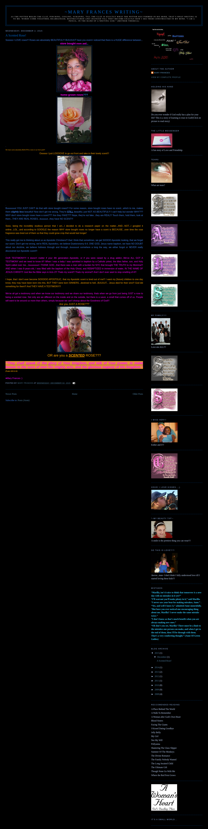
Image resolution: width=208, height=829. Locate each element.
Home (74, 394)
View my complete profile (166, 77)
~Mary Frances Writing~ (104, 11)
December (162, 657)
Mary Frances (162, 73)
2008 (157, 694)
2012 (157, 676)
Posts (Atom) (23, 400)
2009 (157, 689)
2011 (157, 680)
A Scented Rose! (15, 35)
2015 (157, 653)
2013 (157, 672)
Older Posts (138, 394)
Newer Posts (11, 394)
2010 (157, 685)
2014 (157, 667)
